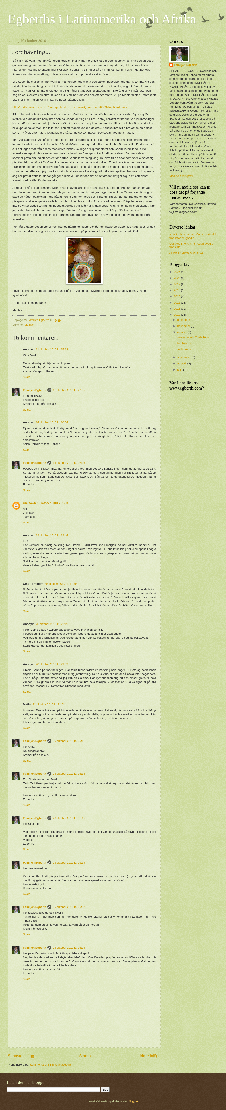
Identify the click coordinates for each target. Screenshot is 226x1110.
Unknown (29, 503)
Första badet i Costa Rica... (194, 337)
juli (179, 369)
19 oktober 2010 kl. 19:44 (52, 535)
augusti (182, 363)
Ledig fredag (185, 349)
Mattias (29, 324)
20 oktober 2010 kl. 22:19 (52, 624)
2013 (177, 296)
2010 (177, 314)
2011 (177, 308)
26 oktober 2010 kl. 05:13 (69, 773)
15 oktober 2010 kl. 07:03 (69, 462)
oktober (182, 332)
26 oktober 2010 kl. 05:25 (69, 947)
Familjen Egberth (34, 390)
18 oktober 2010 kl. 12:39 (53, 503)
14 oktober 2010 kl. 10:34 (52, 422)
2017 (177, 284)
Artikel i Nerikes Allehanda (186, 252)
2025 (177, 271)
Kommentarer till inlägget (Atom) (50, 1064)
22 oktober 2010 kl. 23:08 (49, 704)
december (184, 319)
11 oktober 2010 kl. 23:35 (69, 390)
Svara (27, 377)
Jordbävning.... (186, 343)
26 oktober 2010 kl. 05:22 (69, 907)
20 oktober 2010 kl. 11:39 (61, 583)
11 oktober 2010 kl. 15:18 (52, 349)
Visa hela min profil (182, 176)
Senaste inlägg (21, 1056)
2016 (177, 290)
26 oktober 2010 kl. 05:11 (69, 741)
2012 (177, 302)
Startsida (87, 1056)
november (184, 326)
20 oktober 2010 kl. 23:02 (52, 664)
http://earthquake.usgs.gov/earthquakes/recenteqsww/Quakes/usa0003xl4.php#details (69, 107)
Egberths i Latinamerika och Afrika (102, 19)
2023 (177, 278)
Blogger (133, 1101)
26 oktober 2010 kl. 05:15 (69, 818)
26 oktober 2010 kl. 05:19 (69, 862)
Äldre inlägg (150, 1056)
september (184, 357)
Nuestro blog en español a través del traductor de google (193, 236)
